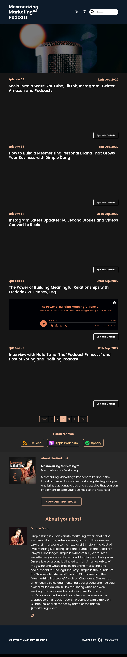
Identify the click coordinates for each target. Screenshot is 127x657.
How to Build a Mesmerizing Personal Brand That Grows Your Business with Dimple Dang (62, 156)
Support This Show (61, 504)
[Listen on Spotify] (94, 445)
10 (75, 420)
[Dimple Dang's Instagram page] (32, 617)
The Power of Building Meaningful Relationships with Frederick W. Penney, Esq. (59, 291)
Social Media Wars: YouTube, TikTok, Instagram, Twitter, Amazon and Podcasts (62, 89)
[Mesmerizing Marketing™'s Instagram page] (82, 12)
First (44, 420)
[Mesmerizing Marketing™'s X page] (77, 12)
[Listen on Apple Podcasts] (63, 445)
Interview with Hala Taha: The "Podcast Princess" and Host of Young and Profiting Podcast (60, 358)
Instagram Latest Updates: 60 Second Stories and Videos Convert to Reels (63, 223)
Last (83, 420)
